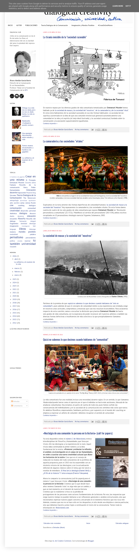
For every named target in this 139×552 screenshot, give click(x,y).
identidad (24, 223)
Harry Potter (29, 187)
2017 (15, 306)
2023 (15, 286)
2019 (15, 299)
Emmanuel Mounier (17, 182)
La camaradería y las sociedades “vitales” (63, 141)
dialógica (23, 213)
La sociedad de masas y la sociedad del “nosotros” (67, 236)
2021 (15, 292)
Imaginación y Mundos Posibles (82, 25)
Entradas (15, 401)
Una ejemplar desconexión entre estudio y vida (27, 136)
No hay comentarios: (82, 129)
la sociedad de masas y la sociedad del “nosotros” (74, 110)
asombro (17, 203)
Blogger (91, 541)
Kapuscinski (22, 193)
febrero (18, 271)
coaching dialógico (27, 205)
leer (34, 226)
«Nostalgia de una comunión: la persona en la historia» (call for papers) (77, 433)
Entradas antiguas (122, 523)
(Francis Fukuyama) (65, 473)
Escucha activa (30, 183)
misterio (13, 232)
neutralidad (14, 234)
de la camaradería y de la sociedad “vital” (111, 110)
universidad (29, 244)
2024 (15, 282)
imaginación (14, 226)
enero (17, 275)
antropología (14, 200)
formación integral (28, 221)
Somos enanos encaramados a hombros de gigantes (27, 148)
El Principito (31, 180)
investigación (26, 226)
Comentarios (17, 406)
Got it (128, 6)
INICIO (10, 25)
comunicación (16, 208)
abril (16, 259)
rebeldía (19, 241)
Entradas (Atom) (59, 527)
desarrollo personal (28, 211)
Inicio (88, 523)
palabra (33, 234)
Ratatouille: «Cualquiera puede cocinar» (27, 123)
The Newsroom (29, 198)
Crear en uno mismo (23, 178)
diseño (12, 216)
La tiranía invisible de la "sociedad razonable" (64, 37)
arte (11, 203)
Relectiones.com (62, 507)
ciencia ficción (30, 203)
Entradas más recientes (52, 523)
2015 (15, 313)
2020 (15, 296)
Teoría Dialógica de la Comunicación (54, 25)
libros (22, 229)
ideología (32, 223)
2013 (15, 319)
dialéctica (13, 213)
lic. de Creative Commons (62, 541)
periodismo (16, 237)
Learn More (117, 6)
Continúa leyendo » (50, 123)
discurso (33, 213)
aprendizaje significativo (28, 200)
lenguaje (13, 229)
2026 (15, 256)
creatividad (15, 210)
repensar (28, 241)
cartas (22, 203)
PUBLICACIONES (31, 25)
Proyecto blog (31, 193)
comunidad (32, 208)
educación (31, 216)
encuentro (13, 219)
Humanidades (15, 190)
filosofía (21, 218)
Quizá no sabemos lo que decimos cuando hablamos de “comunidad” (75, 339)
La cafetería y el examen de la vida (28, 160)
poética (12, 241)
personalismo (31, 238)
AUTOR (19, 25)
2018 (15, 303)
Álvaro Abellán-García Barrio (63, 129)
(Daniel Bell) (75, 470)
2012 (15, 323)
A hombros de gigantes (17, 177)
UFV (26, 90)
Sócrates (13, 195)
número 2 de (75, 438)
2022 (15, 289)
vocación (13, 247)
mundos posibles (27, 231)
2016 (15, 309)
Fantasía (13, 185)
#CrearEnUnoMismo (105, 25)
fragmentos (14, 223)
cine (11, 205)
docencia (21, 216)
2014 (15, 316)
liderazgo (32, 229)
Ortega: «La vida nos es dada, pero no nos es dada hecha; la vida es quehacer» (28, 112)
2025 (15, 279)
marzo (17, 268)
